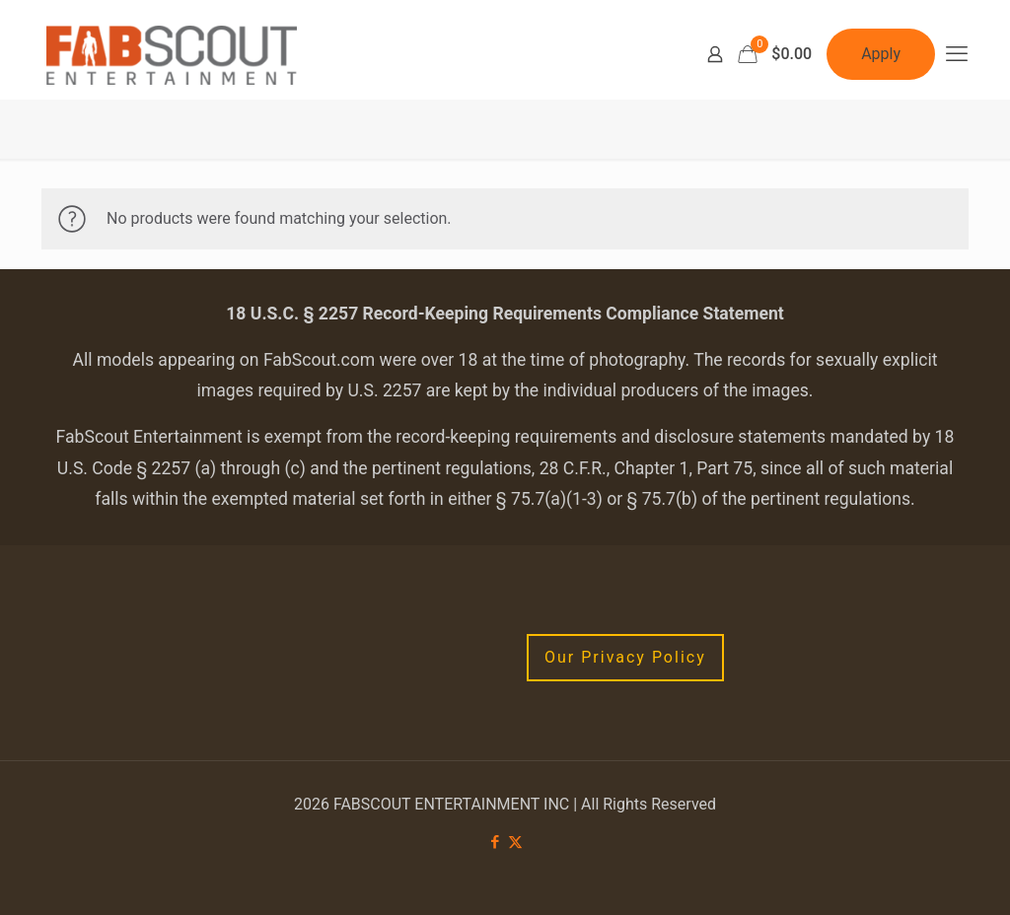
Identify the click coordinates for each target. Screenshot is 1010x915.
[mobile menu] (957, 54)
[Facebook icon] (494, 842)
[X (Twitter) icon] (515, 842)
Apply (881, 53)
